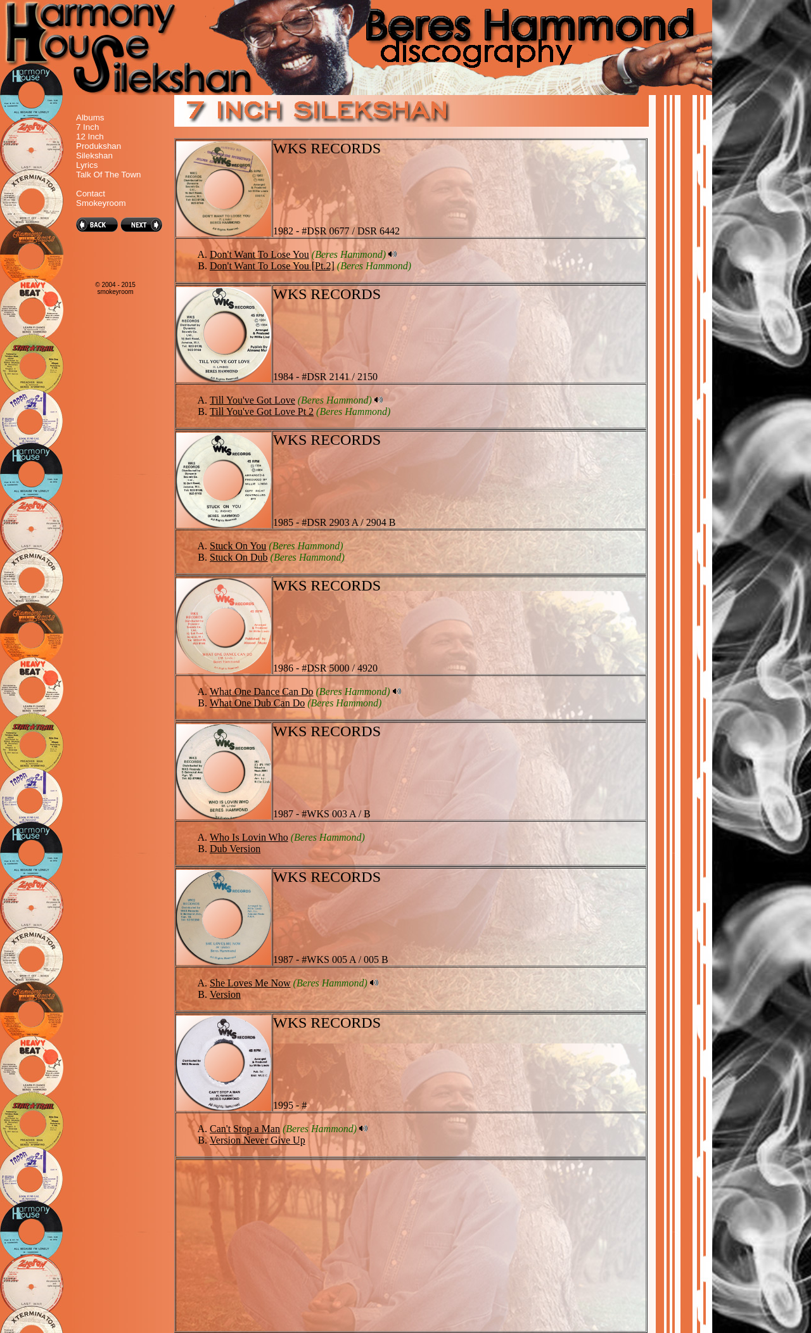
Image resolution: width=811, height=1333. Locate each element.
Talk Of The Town (108, 174)
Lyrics (87, 165)
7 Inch (87, 127)
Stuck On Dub (239, 557)
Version (225, 994)
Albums (90, 117)
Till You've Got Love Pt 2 (262, 411)
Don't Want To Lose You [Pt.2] (272, 265)
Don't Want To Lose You (259, 254)
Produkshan (98, 146)
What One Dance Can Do (262, 691)
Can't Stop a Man (245, 1128)
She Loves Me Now (250, 983)
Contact (90, 193)
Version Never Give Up (257, 1140)
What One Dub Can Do (257, 703)
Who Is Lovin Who (249, 837)
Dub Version (235, 848)
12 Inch (90, 136)
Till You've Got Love (252, 400)
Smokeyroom (101, 203)
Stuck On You (238, 545)
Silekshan (94, 155)
